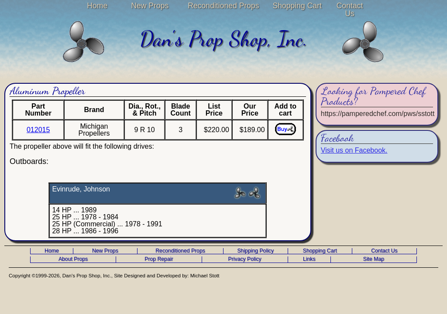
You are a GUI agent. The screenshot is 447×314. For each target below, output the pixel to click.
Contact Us (350, 9)
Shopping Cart (296, 5)
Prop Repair (158, 259)
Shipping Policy (255, 251)
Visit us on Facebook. (354, 150)
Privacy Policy (244, 259)
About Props (73, 259)
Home (97, 5)
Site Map (373, 259)
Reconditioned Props (223, 5)
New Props (149, 5)
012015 (38, 129)
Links (309, 259)
